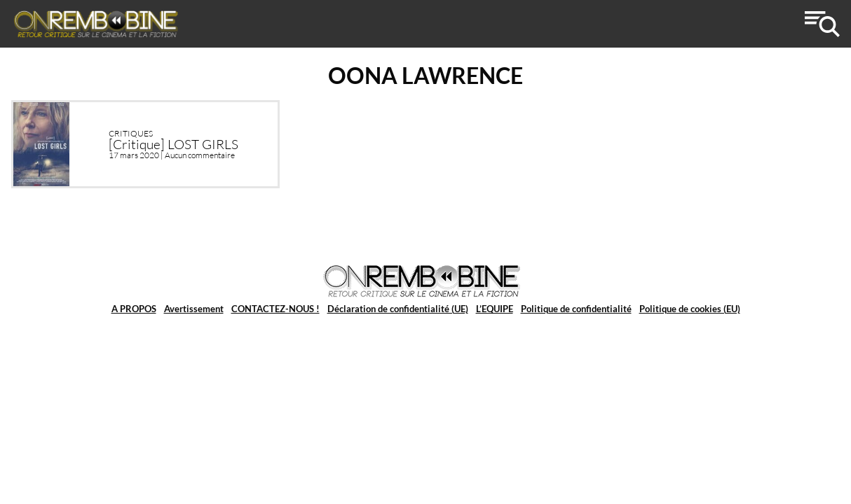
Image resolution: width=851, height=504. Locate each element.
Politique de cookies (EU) (689, 308)
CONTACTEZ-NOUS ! (275, 308)
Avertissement (194, 308)
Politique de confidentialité (576, 308)
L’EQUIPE (494, 308)
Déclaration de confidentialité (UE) (397, 308)
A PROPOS (133, 308)
